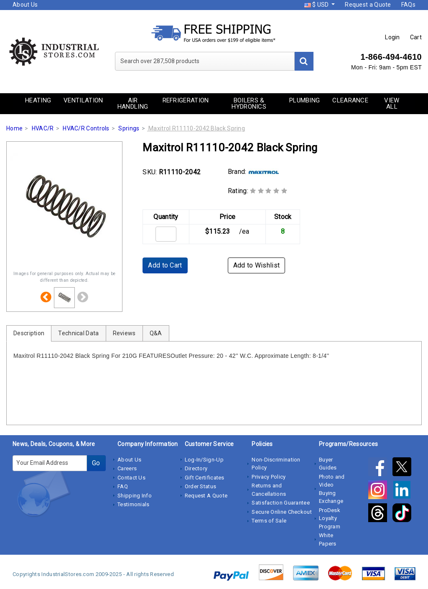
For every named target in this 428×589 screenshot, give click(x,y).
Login (392, 37)
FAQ (122, 486)
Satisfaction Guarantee (281, 503)
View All (391, 103)
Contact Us (131, 477)
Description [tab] (28, 333)
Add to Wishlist (256, 265)
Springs (128, 128)
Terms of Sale (269, 521)
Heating (38, 100)
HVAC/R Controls (86, 128)
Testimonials (133, 504)
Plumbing (304, 100)
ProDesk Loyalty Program (329, 518)
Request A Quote (206, 495)
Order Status (201, 486)
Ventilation (83, 100)
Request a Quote (368, 4)
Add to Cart (165, 265)
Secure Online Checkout (282, 512)
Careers (127, 468)
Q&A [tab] (156, 333)
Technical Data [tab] (78, 333)
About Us (25, 4)
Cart (416, 37)
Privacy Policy (268, 477)
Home (14, 128)
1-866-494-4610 (391, 56)
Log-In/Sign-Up (204, 459)
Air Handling (132, 103)
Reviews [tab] (124, 333)
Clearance (350, 100)
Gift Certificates (204, 477)
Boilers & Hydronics (249, 103)
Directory (196, 468)
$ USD (317, 4)
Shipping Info (134, 495)
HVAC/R (43, 128)
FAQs (408, 4)
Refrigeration (186, 100)
